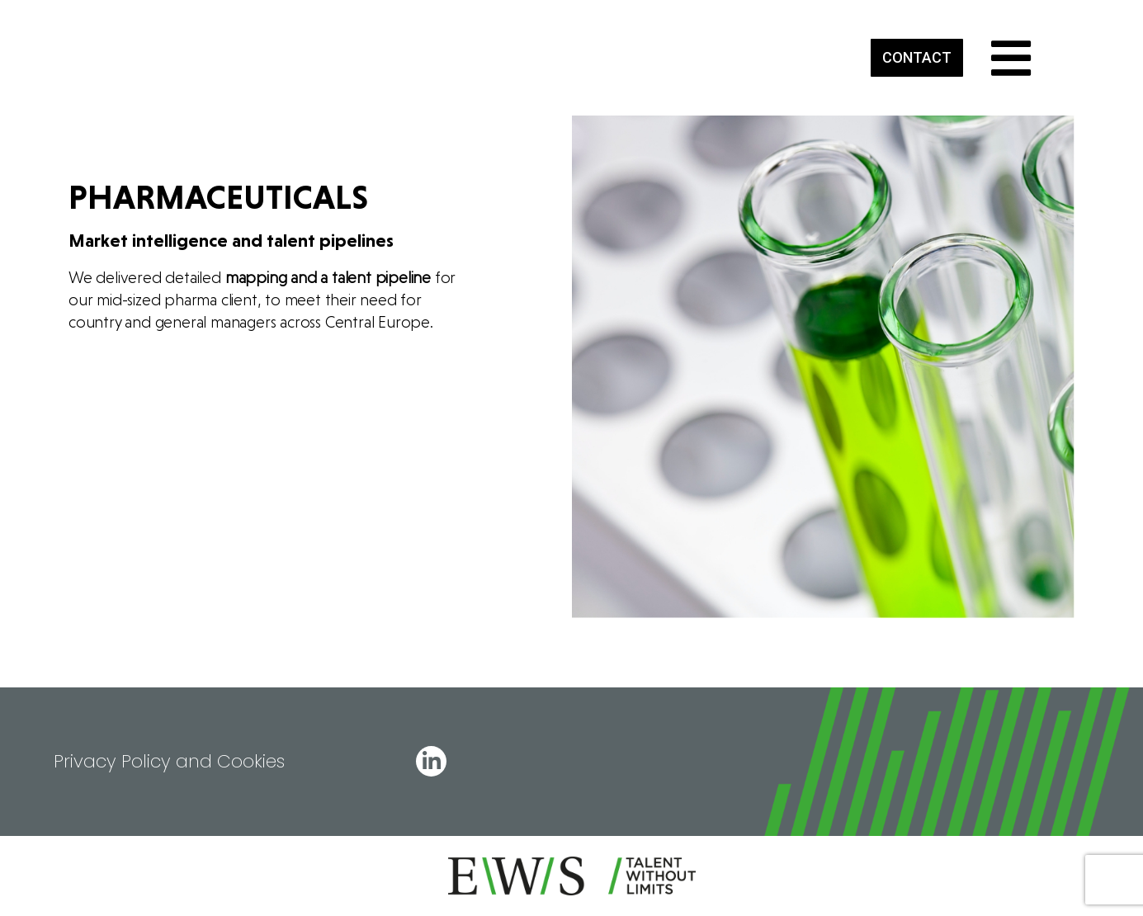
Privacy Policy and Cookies (169, 761)
